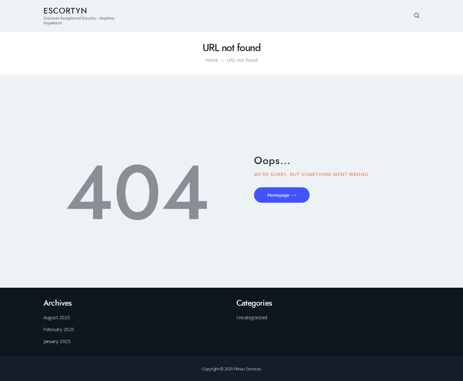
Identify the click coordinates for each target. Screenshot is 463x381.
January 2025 (56, 341)
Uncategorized (251, 317)
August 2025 (56, 317)
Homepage (278, 195)
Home (211, 60)
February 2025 (58, 329)
